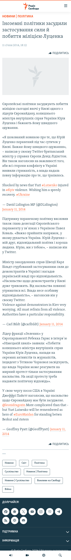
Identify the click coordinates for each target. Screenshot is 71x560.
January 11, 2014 (14, 209)
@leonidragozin (13, 405)
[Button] (59, 53)
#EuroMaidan (23, 414)
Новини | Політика (17, 16)
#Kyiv (10, 190)
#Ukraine (23, 195)
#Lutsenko (49, 185)
